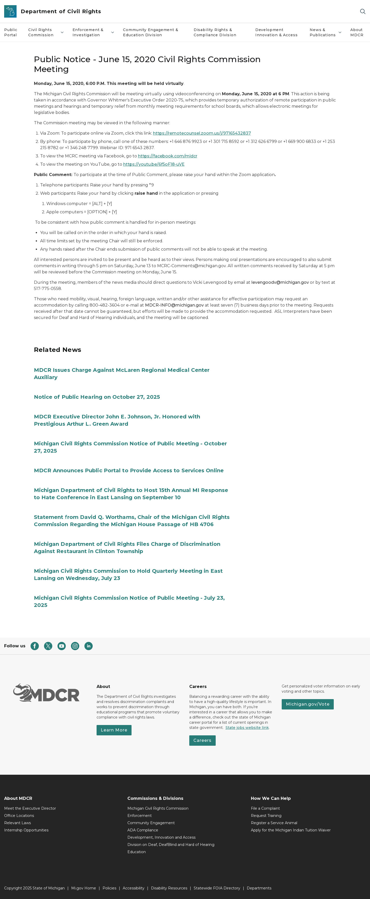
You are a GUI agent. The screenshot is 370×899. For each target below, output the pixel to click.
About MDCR (356, 32)
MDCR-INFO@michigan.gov (174, 305)
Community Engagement (151, 823)
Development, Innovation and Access (161, 837)
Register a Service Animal (274, 823)
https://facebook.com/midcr (167, 156)
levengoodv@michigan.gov (280, 282)
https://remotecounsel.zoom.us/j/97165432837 (202, 133)
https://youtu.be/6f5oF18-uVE (154, 164)
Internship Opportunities (26, 830)
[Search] (363, 11)
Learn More (114, 730)
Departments (259, 888)
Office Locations (19, 815)
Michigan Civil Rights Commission (157, 808)
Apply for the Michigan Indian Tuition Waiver (291, 830)
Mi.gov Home (83, 888)
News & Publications (326, 32)
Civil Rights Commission (46, 32)
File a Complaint (265, 808)
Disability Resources (169, 888)
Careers (202, 740)
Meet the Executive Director (30, 808)
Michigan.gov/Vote (308, 704)
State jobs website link (247, 727)
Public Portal (10, 32)
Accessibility (133, 888)
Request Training (266, 815)
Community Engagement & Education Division (150, 32)
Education (136, 852)
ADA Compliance (142, 830)
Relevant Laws (17, 823)
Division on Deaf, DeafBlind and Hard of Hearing (170, 844)
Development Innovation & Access (276, 32)
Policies (109, 888)
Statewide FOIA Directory (217, 888)
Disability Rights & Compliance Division (215, 32)
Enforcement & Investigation (93, 32)
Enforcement (139, 815)
